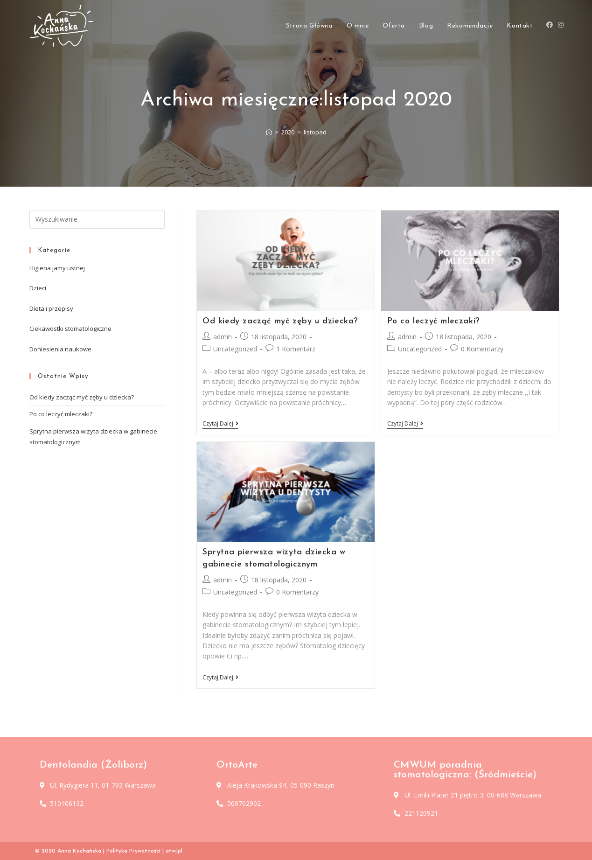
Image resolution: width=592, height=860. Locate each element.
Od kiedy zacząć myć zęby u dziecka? (280, 321)
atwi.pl (174, 851)
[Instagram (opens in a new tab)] (560, 27)
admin (222, 336)
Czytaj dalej (220, 423)
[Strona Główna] (269, 132)
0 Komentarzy (482, 348)
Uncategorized (235, 348)
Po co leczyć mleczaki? (433, 321)
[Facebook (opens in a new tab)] (549, 27)
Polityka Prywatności (133, 851)
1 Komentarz (295, 348)
